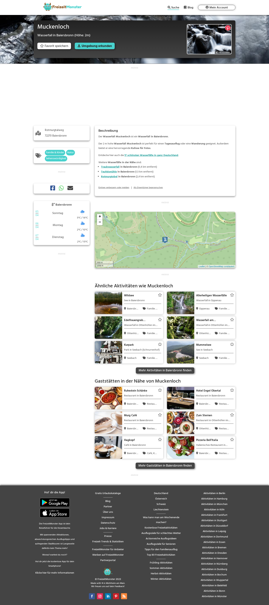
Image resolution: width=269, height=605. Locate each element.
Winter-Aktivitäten (161, 579)
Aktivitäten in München (214, 504)
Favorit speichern (54, 46)
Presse (108, 536)
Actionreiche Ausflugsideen (161, 539)
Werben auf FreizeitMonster (108, 555)
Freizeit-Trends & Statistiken (108, 542)
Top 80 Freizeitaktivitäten (161, 555)
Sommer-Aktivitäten (161, 568)
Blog (190, 7)
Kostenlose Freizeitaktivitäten (161, 528)
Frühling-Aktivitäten (161, 563)
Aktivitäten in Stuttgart (214, 520)
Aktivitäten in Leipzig (214, 531)
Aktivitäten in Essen (214, 542)
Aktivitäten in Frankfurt (214, 515)
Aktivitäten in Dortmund (214, 537)
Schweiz (161, 504)
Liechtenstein (161, 510)
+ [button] (100, 217)
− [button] (100, 222)
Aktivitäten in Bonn (214, 591)
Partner (108, 507)
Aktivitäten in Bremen (214, 548)
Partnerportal (107, 560)
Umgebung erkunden (97, 46)
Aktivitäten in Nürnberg (214, 564)
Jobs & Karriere (108, 528)
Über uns (108, 512)
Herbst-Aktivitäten (161, 574)
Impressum (108, 517)
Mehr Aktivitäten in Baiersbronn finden (165, 370)
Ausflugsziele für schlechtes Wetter (161, 533)
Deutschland (161, 493)
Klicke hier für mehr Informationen (54, 573)
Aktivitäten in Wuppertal (214, 580)
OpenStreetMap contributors (221, 266)
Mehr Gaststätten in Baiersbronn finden (165, 465)
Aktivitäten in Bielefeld (214, 585)
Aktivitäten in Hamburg (214, 499)
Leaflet (202, 266)
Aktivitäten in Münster (214, 596)
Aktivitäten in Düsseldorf (214, 526)
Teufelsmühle (109, 172)
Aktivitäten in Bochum (214, 575)
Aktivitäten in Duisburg (214, 569)
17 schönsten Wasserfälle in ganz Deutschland (151, 155)
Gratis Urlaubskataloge (108, 493)
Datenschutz (108, 523)
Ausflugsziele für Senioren (161, 544)
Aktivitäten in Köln (214, 510)
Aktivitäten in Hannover (214, 558)
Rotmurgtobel (109, 177)
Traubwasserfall (110, 167)
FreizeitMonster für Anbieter (108, 549)
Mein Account (218, 7)
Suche (175, 8)
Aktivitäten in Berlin (214, 493)
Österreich (161, 499)
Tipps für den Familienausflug (161, 549)
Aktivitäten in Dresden (214, 553)
